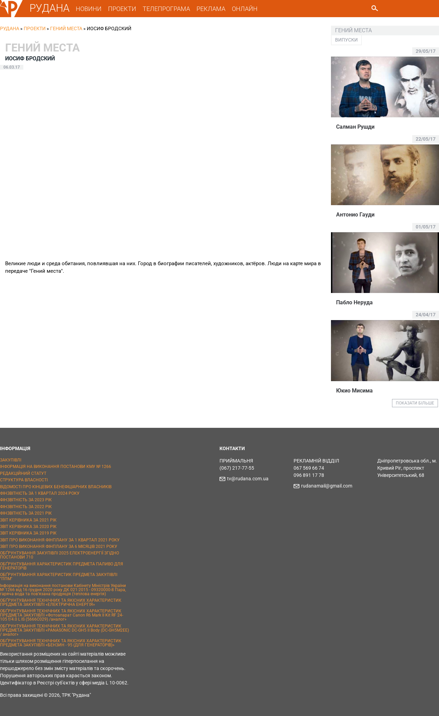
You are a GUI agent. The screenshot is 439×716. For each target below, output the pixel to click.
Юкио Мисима (354, 390)
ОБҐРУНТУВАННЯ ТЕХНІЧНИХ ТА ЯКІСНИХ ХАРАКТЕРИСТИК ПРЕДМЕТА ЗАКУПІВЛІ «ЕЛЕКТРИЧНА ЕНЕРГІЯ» (60, 602)
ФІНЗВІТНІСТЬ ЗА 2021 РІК (26, 513)
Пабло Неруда (354, 302)
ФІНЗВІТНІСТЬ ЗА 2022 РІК (26, 506)
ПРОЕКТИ (122, 8)
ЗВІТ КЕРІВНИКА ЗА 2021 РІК (28, 520)
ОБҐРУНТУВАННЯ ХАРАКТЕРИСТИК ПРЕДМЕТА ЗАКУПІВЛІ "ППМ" (58, 576)
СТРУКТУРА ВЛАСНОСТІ (24, 480)
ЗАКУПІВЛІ (10, 460)
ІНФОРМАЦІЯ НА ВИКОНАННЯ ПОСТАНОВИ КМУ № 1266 (55, 466)
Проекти (35, 28)
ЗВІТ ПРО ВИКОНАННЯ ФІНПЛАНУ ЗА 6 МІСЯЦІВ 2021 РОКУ (58, 546)
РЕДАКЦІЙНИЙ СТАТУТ (23, 473)
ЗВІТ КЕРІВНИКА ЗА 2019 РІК (28, 533)
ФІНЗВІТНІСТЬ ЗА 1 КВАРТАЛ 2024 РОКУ (40, 493)
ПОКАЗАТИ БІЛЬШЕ (415, 403)
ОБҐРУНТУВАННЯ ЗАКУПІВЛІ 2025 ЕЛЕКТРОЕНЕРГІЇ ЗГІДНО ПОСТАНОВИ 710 (59, 555)
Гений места (66, 28)
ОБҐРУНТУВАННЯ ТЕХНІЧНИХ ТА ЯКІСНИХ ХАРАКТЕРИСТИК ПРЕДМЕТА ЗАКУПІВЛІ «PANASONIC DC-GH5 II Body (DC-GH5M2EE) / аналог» (64, 630)
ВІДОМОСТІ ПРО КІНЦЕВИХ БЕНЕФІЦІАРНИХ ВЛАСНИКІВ (55, 486)
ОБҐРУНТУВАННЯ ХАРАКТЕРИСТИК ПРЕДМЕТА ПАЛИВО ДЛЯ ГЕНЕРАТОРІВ (61, 566)
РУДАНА (49, 8)
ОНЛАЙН (245, 8)
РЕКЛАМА (211, 8)
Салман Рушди (355, 127)
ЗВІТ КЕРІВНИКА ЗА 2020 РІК (28, 526)
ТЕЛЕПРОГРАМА (166, 8)
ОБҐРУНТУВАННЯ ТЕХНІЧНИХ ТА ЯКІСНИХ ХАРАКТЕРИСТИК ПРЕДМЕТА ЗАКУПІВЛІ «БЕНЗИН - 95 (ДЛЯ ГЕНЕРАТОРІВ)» (60, 642)
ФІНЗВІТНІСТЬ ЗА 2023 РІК (26, 499)
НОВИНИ (89, 8)
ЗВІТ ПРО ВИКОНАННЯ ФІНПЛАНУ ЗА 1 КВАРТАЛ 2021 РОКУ (60, 540)
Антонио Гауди (355, 214)
